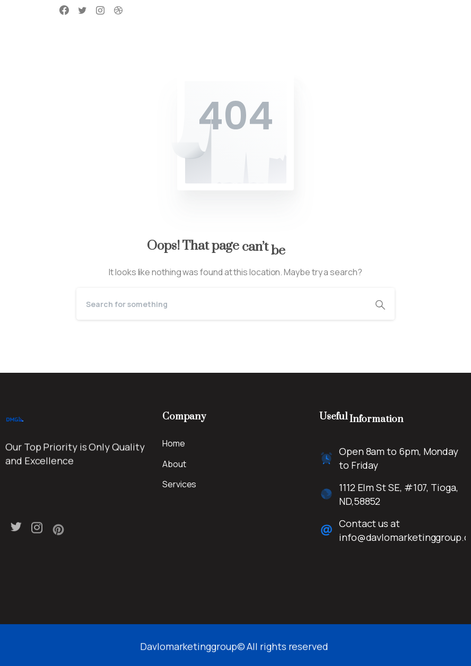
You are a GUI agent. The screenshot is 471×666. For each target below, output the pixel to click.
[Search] (221, 304)
